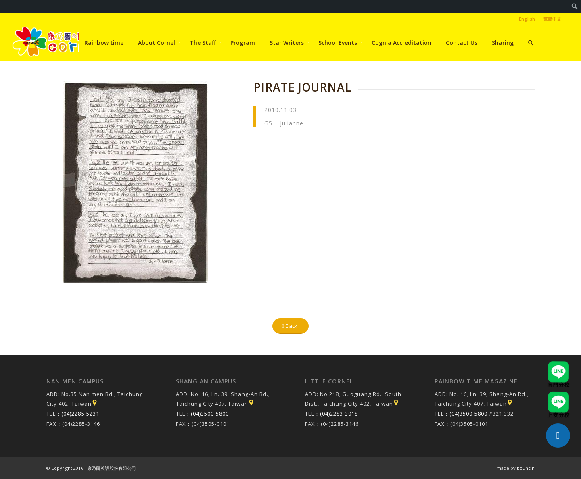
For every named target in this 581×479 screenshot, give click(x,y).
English (527, 19)
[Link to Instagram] (563, 42)
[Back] (290, 326)
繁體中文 (552, 19)
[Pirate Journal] (135, 182)
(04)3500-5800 (210, 413)
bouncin (526, 468)
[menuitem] (574, 6)
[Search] (531, 42)
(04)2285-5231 (80, 413)
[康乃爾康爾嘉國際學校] (58, 42)
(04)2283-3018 (339, 413)
